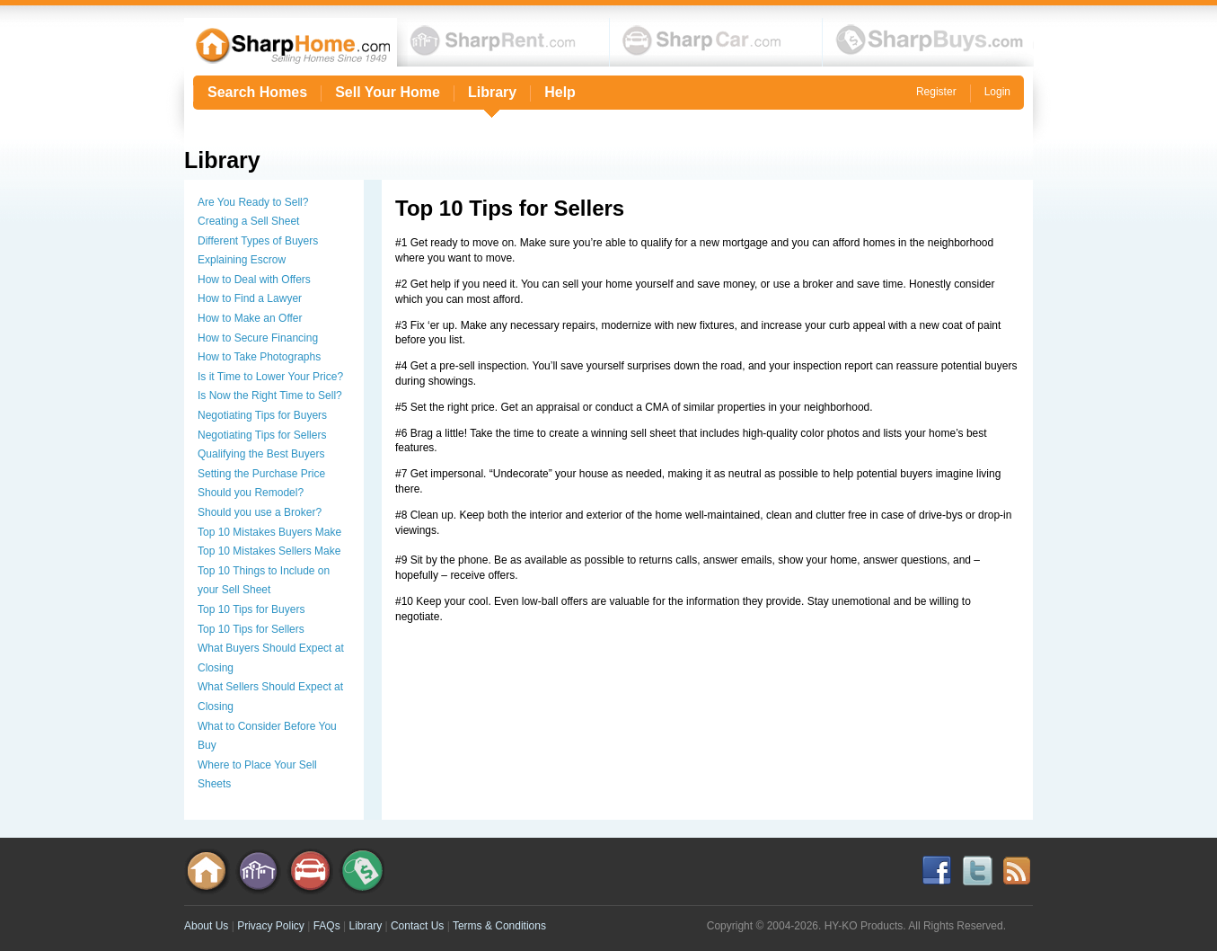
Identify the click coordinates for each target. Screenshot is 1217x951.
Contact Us (417, 926)
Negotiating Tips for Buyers (262, 415)
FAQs (326, 926)
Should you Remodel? (251, 492)
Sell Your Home (387, 92)
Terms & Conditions (499, 926)
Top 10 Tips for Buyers (251, 609)
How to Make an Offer (250, 318)
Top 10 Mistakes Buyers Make (269, 532)
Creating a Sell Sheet (248, 221)
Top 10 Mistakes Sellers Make (269, 551)
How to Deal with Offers (254, 279)
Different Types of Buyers (258, 241)
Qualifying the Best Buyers (261, 454)
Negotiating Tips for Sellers (262, 435)
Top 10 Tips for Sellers (251, 629)
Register (936, 91)
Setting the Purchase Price (261, 473)
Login (997, 91)
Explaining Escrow (242, 259)
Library (492, 92)
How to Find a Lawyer (250, 298)
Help (560, 92)
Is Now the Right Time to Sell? (270, 395)
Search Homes (257, 92)
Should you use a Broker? (260, 512)
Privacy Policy (270, 926)
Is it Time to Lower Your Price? (270, 376)
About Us (206, 926)
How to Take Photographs (259, 357)
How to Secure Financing (258, 338)
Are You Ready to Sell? (253, 202)
